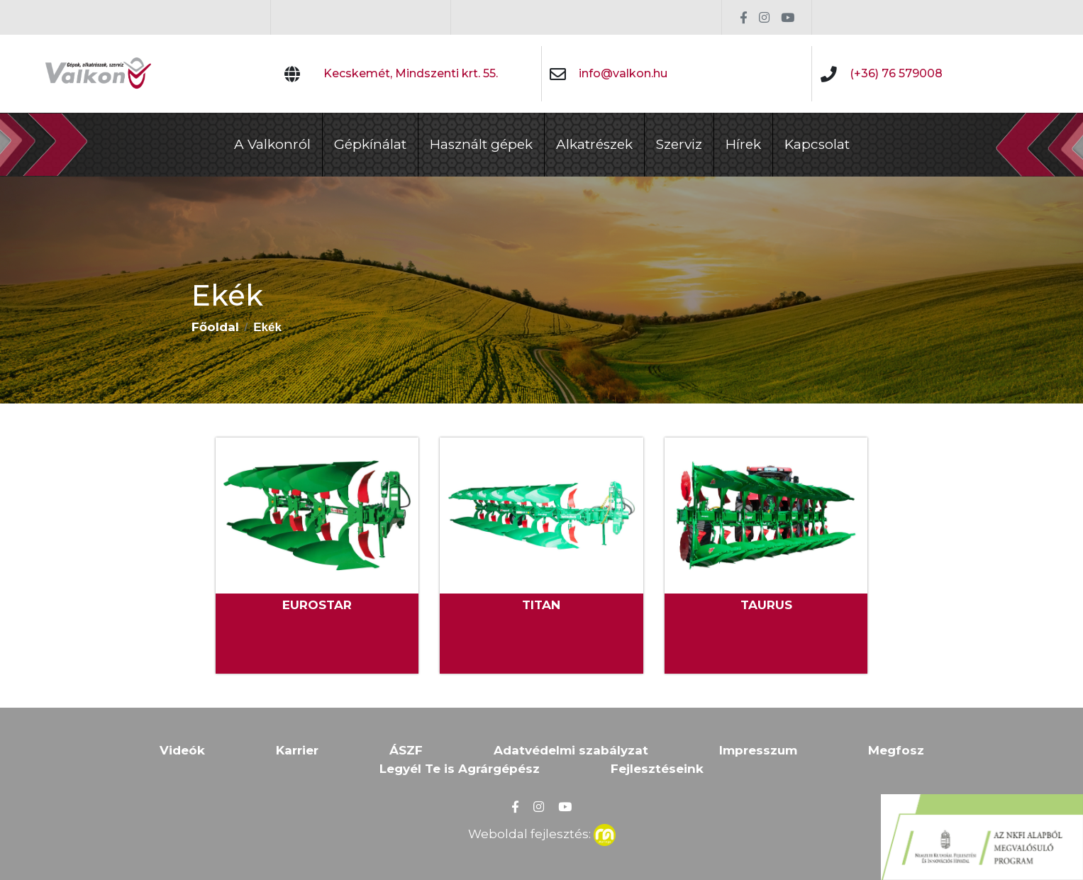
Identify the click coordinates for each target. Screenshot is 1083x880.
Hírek (743, 144)
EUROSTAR (317, 605)
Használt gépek (481, 144)
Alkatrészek (594, 144)
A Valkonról (272, 144)
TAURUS (766, 605)
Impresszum (758, 750)
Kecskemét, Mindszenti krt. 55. (410, 73)
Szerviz (679, 144)
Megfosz (896, 750)
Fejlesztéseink (657, 769)
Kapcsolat (817, 144)
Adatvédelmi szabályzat (571, 750)
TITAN (541, 605)
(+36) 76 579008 (896, 73)
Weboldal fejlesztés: (542, 832)
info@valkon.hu (623, 73)
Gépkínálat (370, 144)
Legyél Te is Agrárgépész (459, 769)
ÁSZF (406, 750)
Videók (182, 750)
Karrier (297, 750)
